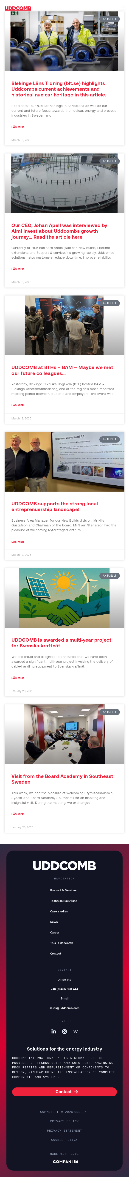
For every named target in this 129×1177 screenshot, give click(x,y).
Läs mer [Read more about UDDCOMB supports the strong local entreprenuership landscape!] (17, 541)
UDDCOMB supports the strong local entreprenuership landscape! (54, 506)
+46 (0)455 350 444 (64, 989)
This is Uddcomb (63, 943)
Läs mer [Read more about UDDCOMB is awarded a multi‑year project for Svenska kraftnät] (17, 678)
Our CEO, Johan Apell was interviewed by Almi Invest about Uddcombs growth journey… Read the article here (59, 230)
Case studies (59, 911)
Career (54, 932)
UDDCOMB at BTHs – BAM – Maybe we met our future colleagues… (62, 370)
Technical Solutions (63, 900)
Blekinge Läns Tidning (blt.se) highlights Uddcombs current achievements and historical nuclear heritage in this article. (58, 88)
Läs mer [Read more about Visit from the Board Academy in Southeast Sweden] (17, 814)
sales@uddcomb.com (65, 1008)
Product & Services (64, 890)
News (54, 921)
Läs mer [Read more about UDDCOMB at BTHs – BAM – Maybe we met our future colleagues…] (17, 405)
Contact (55, 953)
